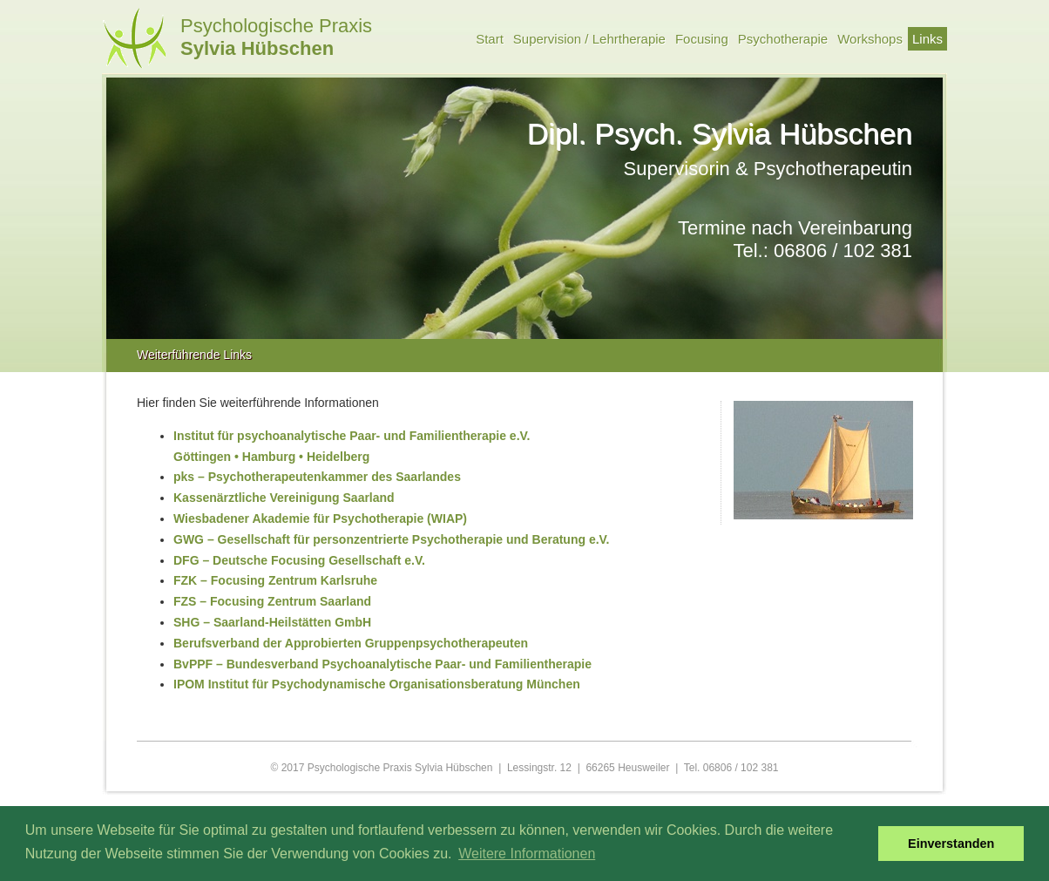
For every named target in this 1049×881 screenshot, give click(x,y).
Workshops (870, 38)
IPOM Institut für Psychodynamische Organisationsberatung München (376, 684)
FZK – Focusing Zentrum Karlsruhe (275, 580)
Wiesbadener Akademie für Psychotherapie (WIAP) (320, 518)
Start (490, 38)
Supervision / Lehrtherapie (589, 38)
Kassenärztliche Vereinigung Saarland (284, 498)
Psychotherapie (783, 38)
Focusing (701, 38)
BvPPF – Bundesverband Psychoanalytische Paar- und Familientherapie (382, 664)
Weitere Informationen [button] (526, 853)
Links (927, 38)
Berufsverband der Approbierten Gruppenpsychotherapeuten (350, 643)
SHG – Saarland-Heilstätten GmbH (272, 622)
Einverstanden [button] (951, 844)
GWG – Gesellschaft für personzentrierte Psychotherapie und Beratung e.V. (391, 539)
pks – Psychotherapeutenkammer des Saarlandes (317, 477)
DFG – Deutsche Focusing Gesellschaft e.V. (299, 560)
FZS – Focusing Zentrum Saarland (272, 601)
